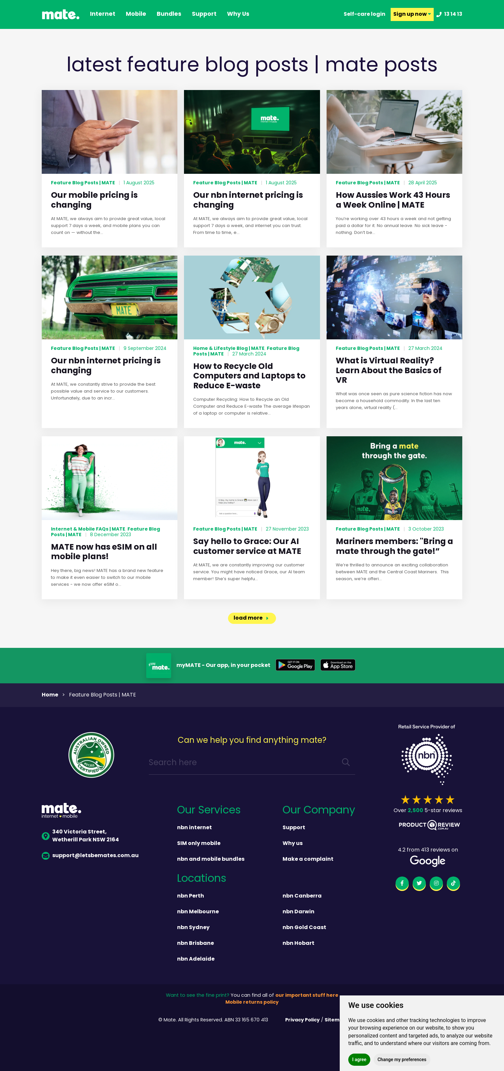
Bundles (169, 14)
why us (238, 14)
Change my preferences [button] (402, 1059)
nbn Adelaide (196, 959)
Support (294, 828)
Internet (102, 14)
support (204, 14)
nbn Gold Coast (304, 928)
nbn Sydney (193, 928)
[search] (346, 763)
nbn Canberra (302, 896)
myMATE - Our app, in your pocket (223, 665)
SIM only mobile (198, 844)
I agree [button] (359, 1059)
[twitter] (419, 884)
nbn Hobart (298, 943)
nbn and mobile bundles (210, 859)
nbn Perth (190, 896)
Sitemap (335, 1020)
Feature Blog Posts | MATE (83, 183)
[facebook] (402, 884)
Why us (293, 844)
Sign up (412, 14)
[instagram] (436, 884)
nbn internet (194, 828)
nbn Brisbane (195, 943)
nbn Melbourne (198, 912)
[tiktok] (453, 884)
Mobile (136, 14)
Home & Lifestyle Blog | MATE (228, 349)
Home (50, 695)
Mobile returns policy (252, 1002)
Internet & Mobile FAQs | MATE (88, 529)
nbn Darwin (298, 912)
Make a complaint (308, 859)
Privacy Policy (302, 1020)
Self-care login (364, 14)
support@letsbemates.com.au (90, 856)
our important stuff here (306, 995)
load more (248, 618)
